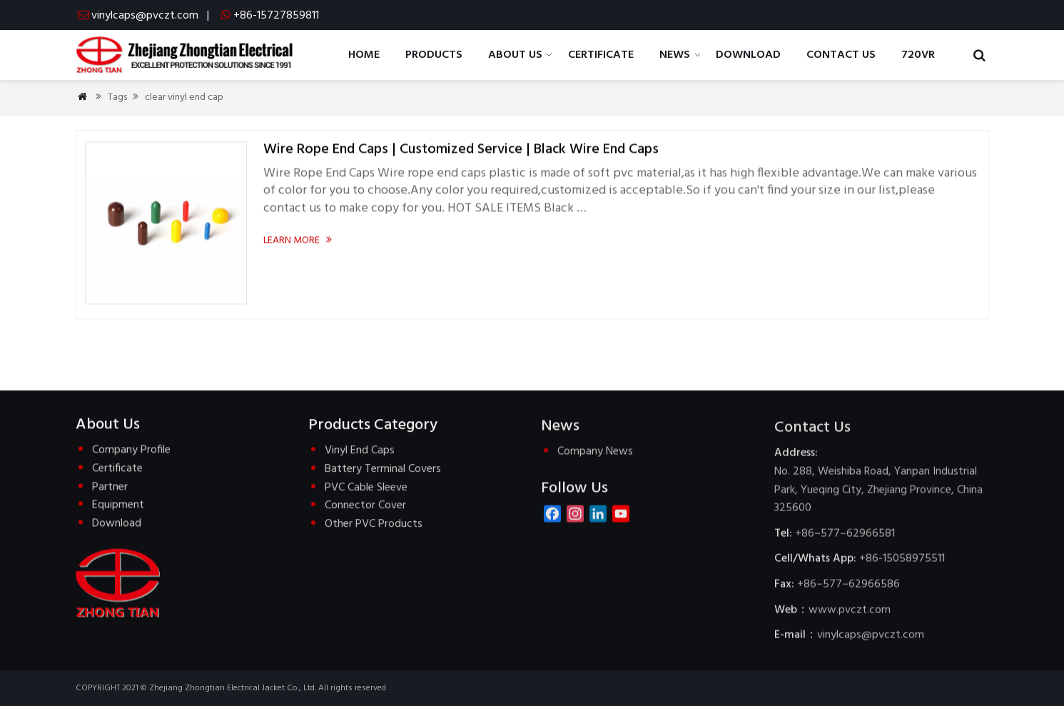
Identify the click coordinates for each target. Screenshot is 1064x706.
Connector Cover (365, 507)
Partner (110, 487)
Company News (595, 454)
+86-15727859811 (276, 15)
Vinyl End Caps (360, 452)
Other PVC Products (373, 525)
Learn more (298, 241)
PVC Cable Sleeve (366, 489)
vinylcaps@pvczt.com (144, 15)
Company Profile (131, 451)
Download (116, 524)
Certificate (117, 469)
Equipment (118, 506)
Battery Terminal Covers (383, 470)
